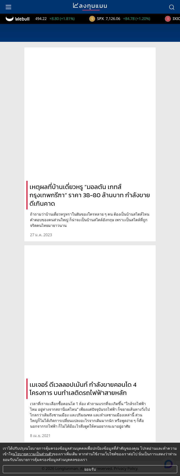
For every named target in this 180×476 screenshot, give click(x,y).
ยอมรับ (90, 469)
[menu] (8, 7)
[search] (171, 7)
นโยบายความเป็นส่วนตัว (33, 454)
